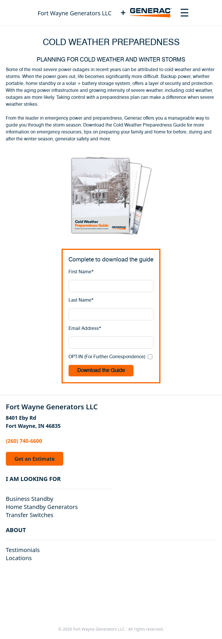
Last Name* (81, 300)
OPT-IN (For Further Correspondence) (107, 356)
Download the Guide (101, 370)
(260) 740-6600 (24, 440)
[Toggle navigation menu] (184, 12)
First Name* (81, 272)
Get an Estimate (34, 458)
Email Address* (85, 328)
